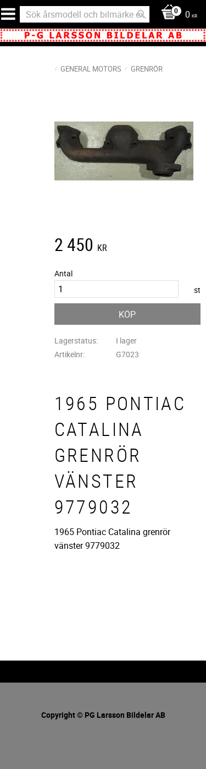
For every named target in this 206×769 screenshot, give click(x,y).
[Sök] (141, 14)
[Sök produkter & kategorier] (84, 14)
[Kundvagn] (176, 15)
